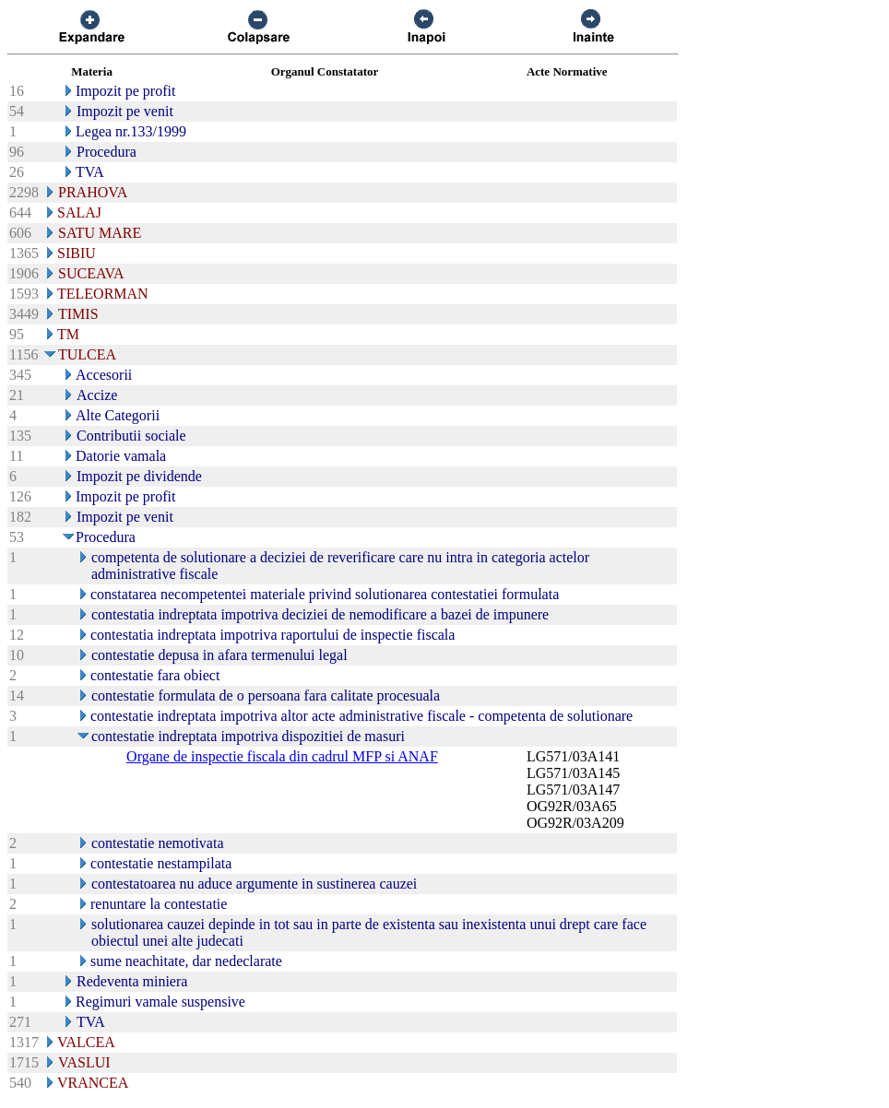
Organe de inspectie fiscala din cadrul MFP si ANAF (282, 756)
